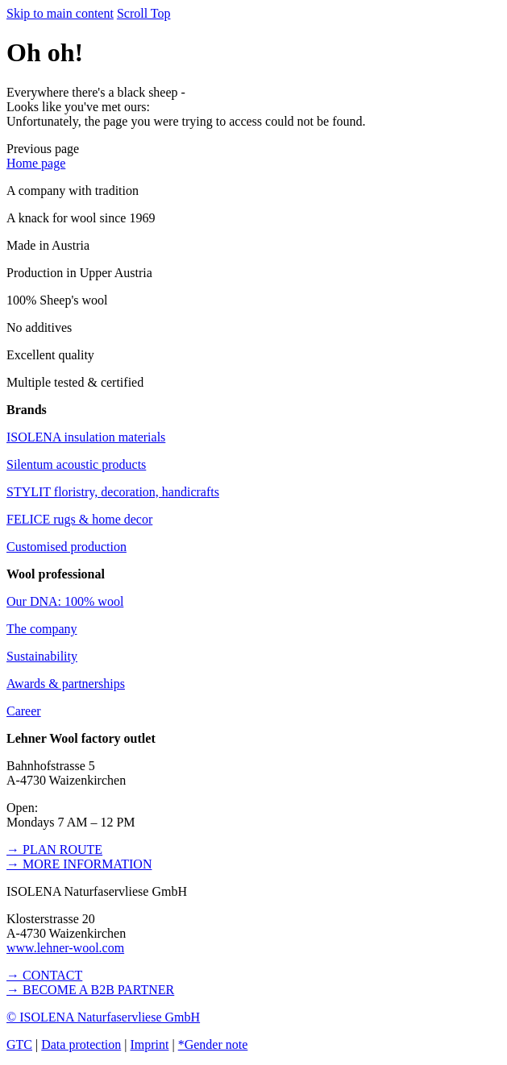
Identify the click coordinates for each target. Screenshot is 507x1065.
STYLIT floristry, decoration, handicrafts (112, 492)
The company (41, 629)
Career (23, 711)
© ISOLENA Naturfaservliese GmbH (103, 1017)
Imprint (149, 1044)
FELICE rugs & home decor (79, 519)
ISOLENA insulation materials (85, 437)
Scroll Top (144, 13)
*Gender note (213, 1044)
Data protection (81, 1044)
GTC (19, 1044)
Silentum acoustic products (76, 464)
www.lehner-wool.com (65, 948)
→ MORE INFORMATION (79, 864)
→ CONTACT (44, 975)
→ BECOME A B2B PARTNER (90, 990)
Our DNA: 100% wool (64, 601)
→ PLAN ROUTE (54, 849)
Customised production (66, 546)
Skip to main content (60, 13)
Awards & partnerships (65, 683)
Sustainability (41, 656)
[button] (42, 148)
